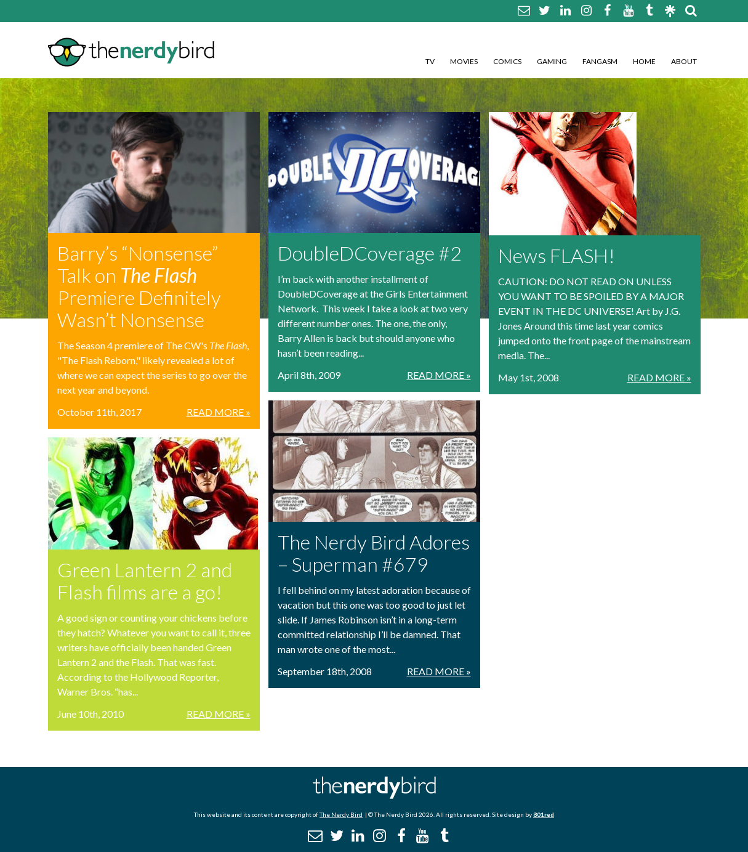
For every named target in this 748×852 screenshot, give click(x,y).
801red (543, 814)
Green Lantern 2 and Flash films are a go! (144, 581)
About (684, 61)
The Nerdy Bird (341, 814)
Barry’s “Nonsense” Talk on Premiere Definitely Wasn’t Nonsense (139, 286)
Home (644, 61)
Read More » (219, 412)
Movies (464, 61)
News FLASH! (556, 255)
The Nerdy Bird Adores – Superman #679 (374, 553)
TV (430, 61)
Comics (507, 61)
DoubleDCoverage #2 (370, 253)
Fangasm (599, 61)
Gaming (552, 61)
